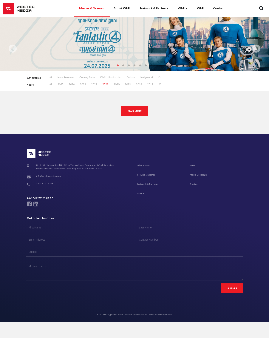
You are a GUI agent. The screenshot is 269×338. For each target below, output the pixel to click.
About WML (122, 8)
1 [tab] (118, 65)
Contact (219, 8)
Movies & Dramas (91, 8)
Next (256, 49)
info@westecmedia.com (48, 176)
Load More (134, 111)
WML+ (182, 8)
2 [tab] (123, 65)
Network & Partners (154, 8)
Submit (232, 288)
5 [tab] (140, 65)
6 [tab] (146, 65)
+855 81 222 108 (44, 183)
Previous (12, 49)
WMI (200, 8)
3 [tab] (129, 65)
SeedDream (166, 314)
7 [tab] (151, 65)
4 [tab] (134, 65)
